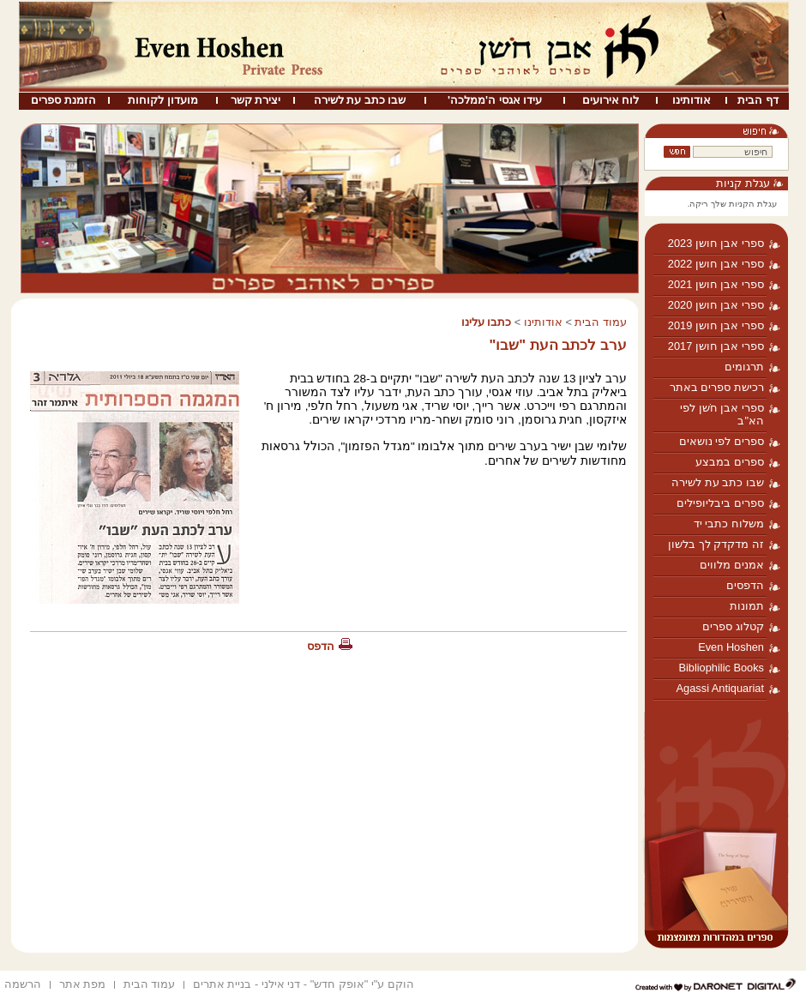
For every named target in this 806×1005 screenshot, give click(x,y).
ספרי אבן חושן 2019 (716, 325)
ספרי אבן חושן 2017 (716, 346)
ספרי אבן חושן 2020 (716, 304)
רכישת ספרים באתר (717, 387)
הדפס (320, 646)
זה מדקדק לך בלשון (716, 544)
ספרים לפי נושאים (721, 441)
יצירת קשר (256, 99)
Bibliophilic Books (721, 667)
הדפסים (745, 585)
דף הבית (758, 99)
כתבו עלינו (486, 322)
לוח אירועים (611, 99)
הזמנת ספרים (63, 99)
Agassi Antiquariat (720, 688)
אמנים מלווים (732, 564)
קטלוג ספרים (733, 626)
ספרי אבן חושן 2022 (716, 263)
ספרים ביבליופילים (720, 502)
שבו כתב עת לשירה (360, 99)
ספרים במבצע (729, 461)
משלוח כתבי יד (729, 523)
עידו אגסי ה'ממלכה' (495, 99)
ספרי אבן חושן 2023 (716, 243)
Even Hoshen (731, 647)
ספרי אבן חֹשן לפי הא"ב (722, 414)
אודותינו (691, 99)
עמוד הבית (600, 322)
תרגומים (744, 366)
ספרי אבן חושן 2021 (716, 284)
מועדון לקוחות (163, 99)
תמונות (747, 605)
